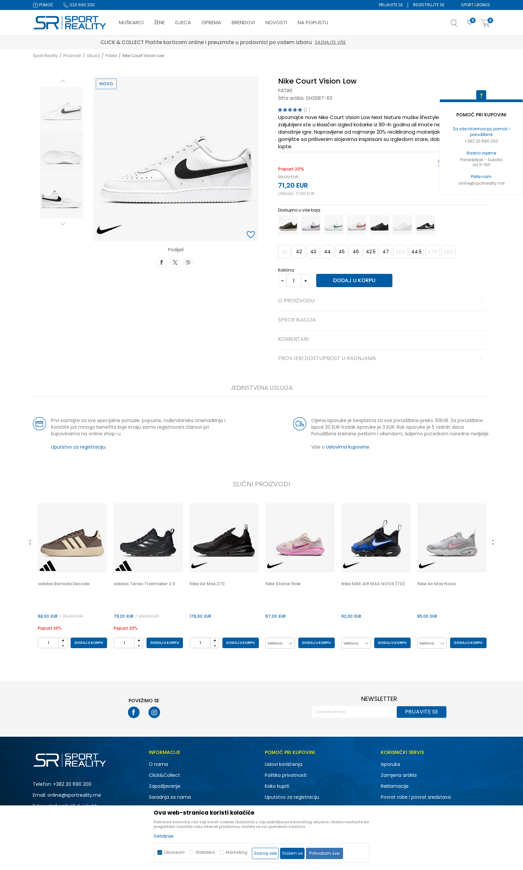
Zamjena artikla (399, 775)
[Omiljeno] (470, 22)
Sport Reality (45, 55)
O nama (158, 764)
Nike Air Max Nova (436, 584)
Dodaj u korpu (354, 280)
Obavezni (174, 852)
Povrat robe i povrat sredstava (416, 797)
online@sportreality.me (481, 183)
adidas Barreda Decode (63, 584)
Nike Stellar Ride (283, 584)
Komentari (382, 339)
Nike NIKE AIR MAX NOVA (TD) (373, 584)
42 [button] (299, 251)
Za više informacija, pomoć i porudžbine (481, 131)
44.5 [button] (416, 251)
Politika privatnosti (286, 775)
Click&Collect (164, 775)
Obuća (93, 55)
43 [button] (313, 251)
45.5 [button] (400, 251)
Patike (111, 55)
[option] (61, 108)
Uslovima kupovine (347, 447)
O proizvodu (382, 301)
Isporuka (390, 764)
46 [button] (356, 251)
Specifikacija (382, 320)
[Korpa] (485, 23)
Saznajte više (368, 42)
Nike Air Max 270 (207, 584)
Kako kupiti (277, 786)
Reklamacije (395, 786)
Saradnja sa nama (170, 797)
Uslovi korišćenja (283, 764)
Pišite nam (481, 176)
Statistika (205, 852)
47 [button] (385, 251)
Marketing (236, 852)
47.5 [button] (432, 251)
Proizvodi (72, 55)
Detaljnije (164, 836)
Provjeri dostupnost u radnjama (382, 358)
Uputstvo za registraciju (78, 447)
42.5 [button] (371, 251)
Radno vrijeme (481, 153)
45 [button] (342, 251)
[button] (460, 25)
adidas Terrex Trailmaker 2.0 (144, 584)
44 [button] (327, 251)
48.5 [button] (448, 251)
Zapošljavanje (164, 786)
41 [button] (284, 251)
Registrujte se (428, 5)
